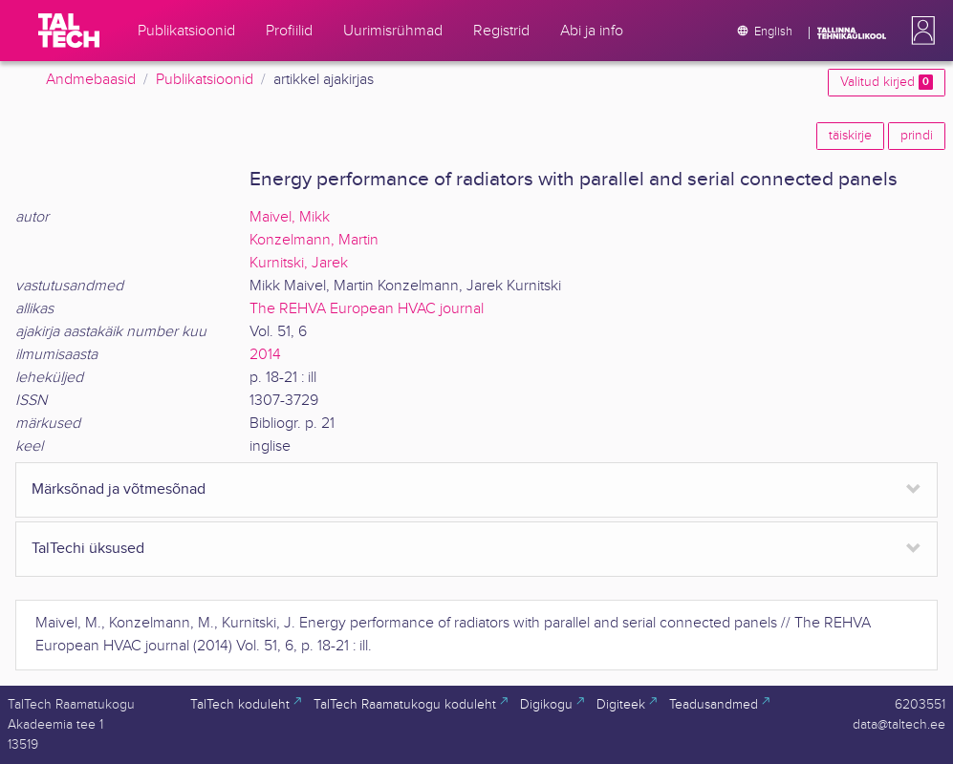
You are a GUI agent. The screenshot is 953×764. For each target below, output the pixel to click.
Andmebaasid (91, 80)
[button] (919, 30)
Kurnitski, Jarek (298, 263)
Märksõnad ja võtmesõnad (119, 489)
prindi (916, 135)
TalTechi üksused (88, 549)
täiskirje (850, 135)
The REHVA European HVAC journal (366, 309)
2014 (265, 355)
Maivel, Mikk (289, 217)
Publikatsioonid (204, 80)
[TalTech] (68, 30)
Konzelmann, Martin (314, 240)
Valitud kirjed (886, 82)
